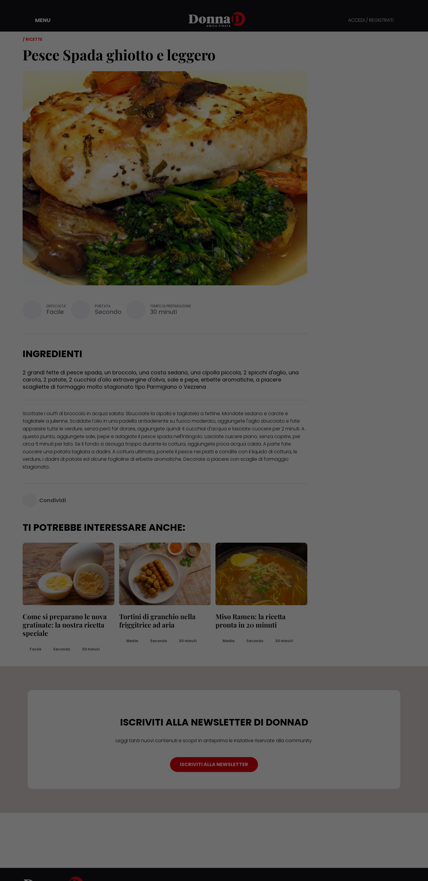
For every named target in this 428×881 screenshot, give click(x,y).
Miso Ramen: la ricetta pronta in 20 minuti (250, 620)
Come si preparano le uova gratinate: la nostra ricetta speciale (65, 625)
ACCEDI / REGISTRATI (371, 20)
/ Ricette (32, 39)
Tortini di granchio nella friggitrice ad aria (157, 620)
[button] (39, 20)
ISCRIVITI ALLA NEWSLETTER (214, 764)
